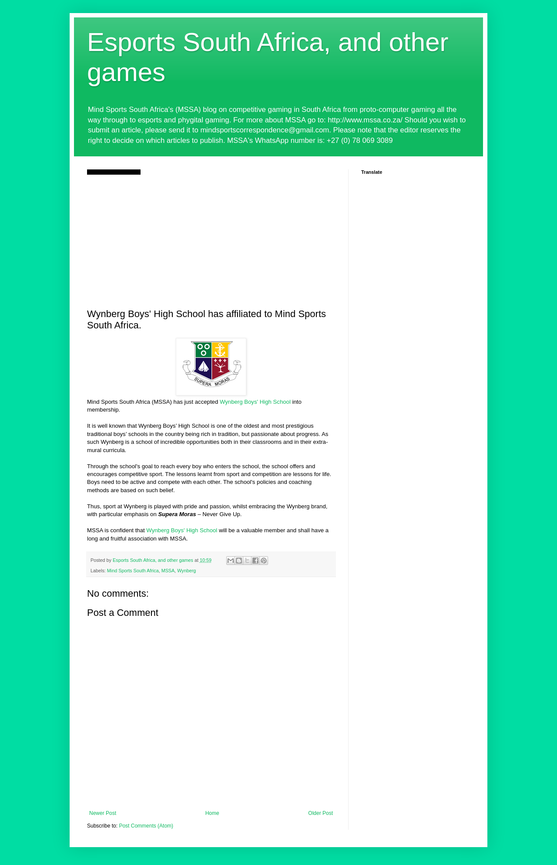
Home (212, 813)
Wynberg (186, 570)
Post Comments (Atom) (146, 826)
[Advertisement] (211, 240)
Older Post (320, 813)
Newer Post (102, 813)
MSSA (168, 570)
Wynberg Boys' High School (255, 402)
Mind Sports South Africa (133, 570)
